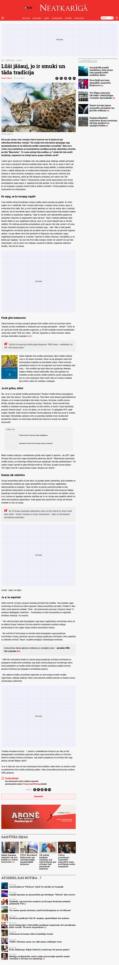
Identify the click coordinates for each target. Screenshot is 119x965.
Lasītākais (87, 61)
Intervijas (26, 18)
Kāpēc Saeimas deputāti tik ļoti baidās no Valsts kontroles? (9, 858)
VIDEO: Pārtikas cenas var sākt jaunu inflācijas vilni (35, 942)
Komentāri (37, 18)
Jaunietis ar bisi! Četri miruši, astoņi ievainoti (36, 443)
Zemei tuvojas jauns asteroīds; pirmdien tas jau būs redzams (102, 108)
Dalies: (29, 790)
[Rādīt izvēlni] (2, 18)
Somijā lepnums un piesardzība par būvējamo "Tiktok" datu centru (42, 894)
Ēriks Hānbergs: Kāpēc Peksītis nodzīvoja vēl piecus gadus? (39, 949)
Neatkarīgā (10, 60)
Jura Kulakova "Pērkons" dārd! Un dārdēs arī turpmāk (36, 887)
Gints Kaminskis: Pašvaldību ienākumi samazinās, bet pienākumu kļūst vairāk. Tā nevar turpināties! (42, 926)
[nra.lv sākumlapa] (28, 8)
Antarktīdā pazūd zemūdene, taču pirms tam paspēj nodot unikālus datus (101, 71)
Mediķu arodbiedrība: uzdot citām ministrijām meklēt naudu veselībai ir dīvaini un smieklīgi (39, 957)
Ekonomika (79, 18)
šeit (29, 336)
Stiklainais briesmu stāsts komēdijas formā (31, 934)
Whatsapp (37, 784)
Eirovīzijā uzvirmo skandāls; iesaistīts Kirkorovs (100, 83)
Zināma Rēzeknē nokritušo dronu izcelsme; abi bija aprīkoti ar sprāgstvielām (103, 122)
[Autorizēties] (116, 18)
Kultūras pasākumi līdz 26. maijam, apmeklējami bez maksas (39, 918)
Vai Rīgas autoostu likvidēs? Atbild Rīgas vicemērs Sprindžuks (101, 95)
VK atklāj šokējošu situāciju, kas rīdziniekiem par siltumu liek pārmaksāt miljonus (47, 862)
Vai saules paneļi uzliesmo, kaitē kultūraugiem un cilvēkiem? (40, 910)
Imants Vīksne (6, 78)
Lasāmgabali (57, 18)
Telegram (26, 784)
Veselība (68, 18)
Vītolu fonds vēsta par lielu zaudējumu (33, 435)
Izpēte (46, 18)
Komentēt (38, 796)
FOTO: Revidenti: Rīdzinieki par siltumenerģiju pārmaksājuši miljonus (29, 859)
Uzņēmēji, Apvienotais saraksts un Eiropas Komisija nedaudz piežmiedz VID (39, 902)
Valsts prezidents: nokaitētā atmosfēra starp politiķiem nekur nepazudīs (66, 861)
